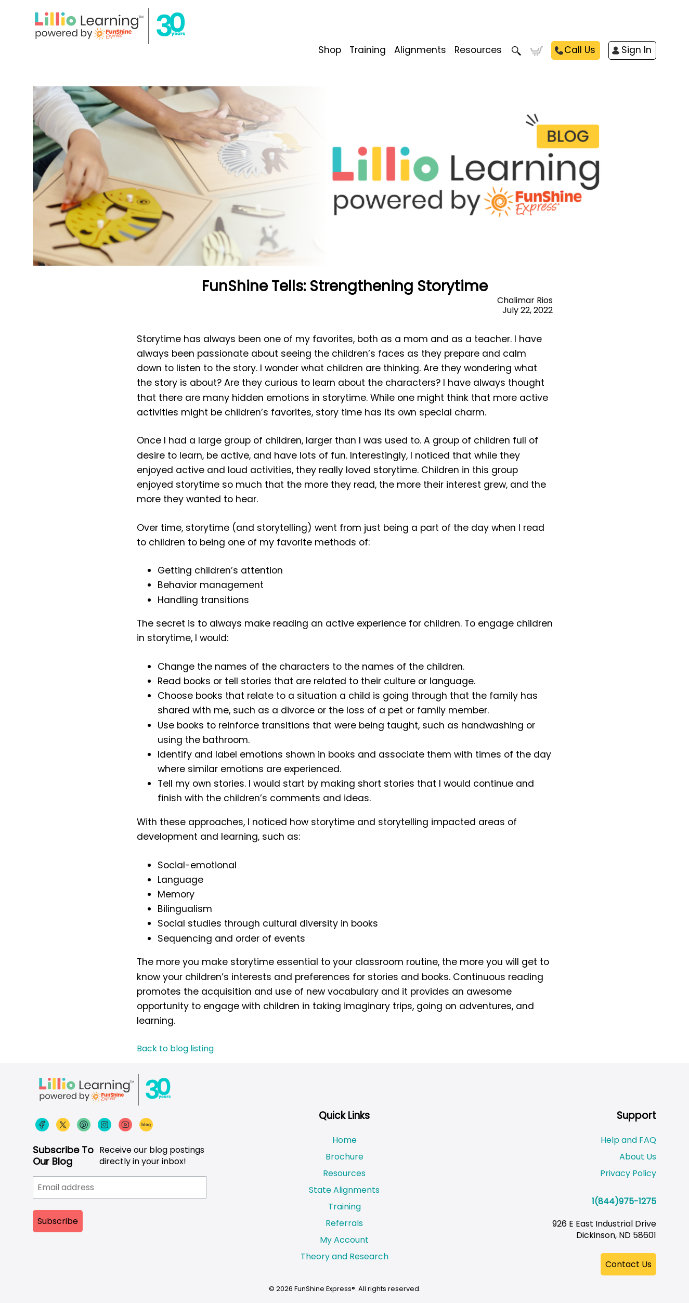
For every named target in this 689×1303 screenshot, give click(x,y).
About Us (637, 1157)
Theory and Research (344, 1256)
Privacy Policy (628, 1173)
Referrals (344, 1223)
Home (344, 1140)
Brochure (344, 1157)
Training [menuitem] (367, 50)
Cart (536, 51)
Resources (478, 50)
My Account (344, 1240)
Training (344, 1207)
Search (516, 51)
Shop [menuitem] (329, 50)
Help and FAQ (628, 1140)
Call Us (579, 50)
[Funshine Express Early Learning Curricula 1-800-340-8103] (132, 26)
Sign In (636, 50)
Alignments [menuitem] (420, 50)
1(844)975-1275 (624, 1201)
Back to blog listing (175, 1048)
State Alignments (344, 1190)
